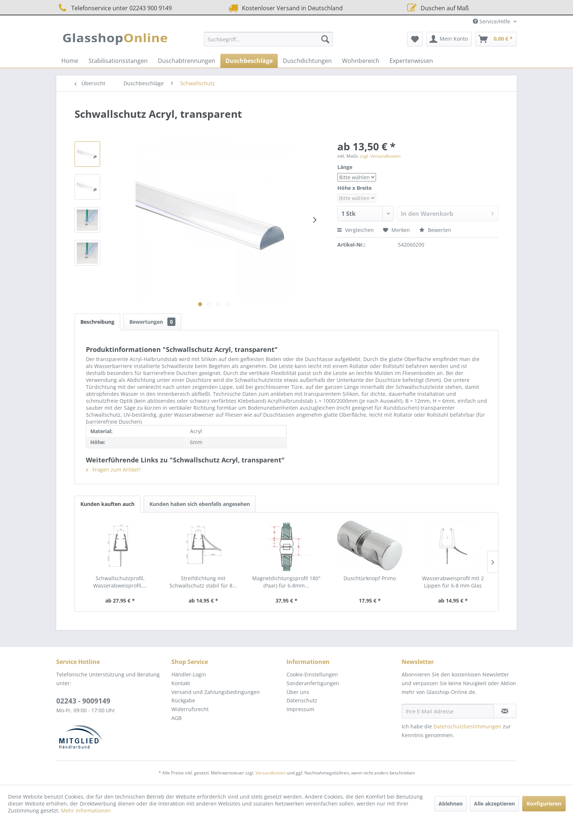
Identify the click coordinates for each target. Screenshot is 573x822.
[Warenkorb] (496, 39)
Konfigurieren (544, 803)
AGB (176, 717)
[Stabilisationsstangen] (118, 61)
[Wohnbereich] (360, 61)
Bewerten (435, 229)
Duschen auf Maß (437, 7)
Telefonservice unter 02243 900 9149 (114, 7)
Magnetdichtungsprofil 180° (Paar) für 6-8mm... (286, 582)
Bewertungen (152, 322)
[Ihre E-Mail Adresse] (448, 711)
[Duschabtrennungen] (186, 61)
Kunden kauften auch (107, 503)
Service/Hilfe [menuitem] (492, 21)
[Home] (69, 61)
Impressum (300, 709)
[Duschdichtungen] (307, 61)
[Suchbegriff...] (268, 39)
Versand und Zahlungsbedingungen (215, 691)
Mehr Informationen (86, 810)
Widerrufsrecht (190, 709)
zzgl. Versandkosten (380, 156)
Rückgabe (183, 700)
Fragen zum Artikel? (113, 469)
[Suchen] (325, 39)
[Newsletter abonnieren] (504, 711)
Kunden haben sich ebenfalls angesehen (199, 503)
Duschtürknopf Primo (370, 578)
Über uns (297, 691)
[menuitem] (268, 39)
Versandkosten (270, 773)
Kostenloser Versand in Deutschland (285, 7)
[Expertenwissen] (411, 61)
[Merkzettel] (415, 39)
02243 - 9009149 (83, 701)
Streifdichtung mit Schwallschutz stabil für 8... (203, 582)
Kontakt (180, 683)
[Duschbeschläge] (249, 61)
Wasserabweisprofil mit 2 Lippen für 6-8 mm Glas (453, 582)
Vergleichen (355, 229)
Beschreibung (97, 321)
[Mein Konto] (449, 39)
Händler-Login (188, 674)
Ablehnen (451, 803)
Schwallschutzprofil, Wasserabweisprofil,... (120, 582)
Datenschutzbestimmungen (467, 726)
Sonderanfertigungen (312, 683)
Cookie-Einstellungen (312, 674)
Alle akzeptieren (494, 803)
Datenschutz (301, 700)
